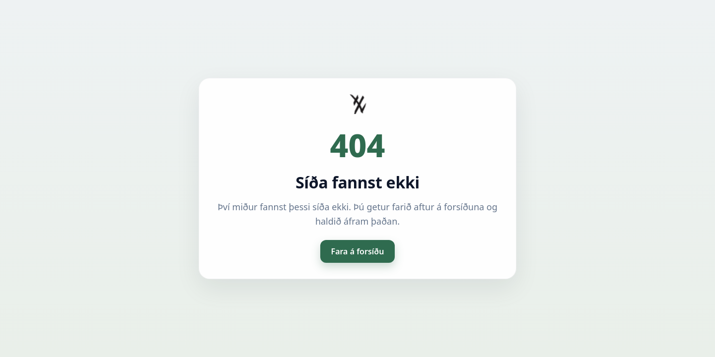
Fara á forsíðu (357, 251)
